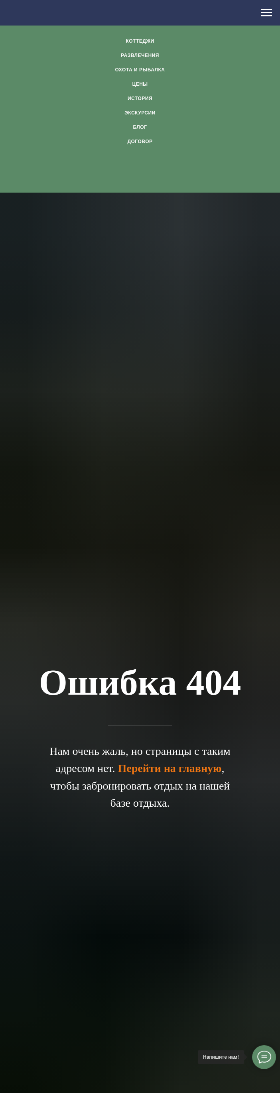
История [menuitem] (140, 98)
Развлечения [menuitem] (140, 55)
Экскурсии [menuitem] (140, 113)
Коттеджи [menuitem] (140, 41)
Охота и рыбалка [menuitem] (140, 70)
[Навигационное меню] (266, 13)
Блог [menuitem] (140, 127)
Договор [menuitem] (139, 141)
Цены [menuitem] (140, 84)
